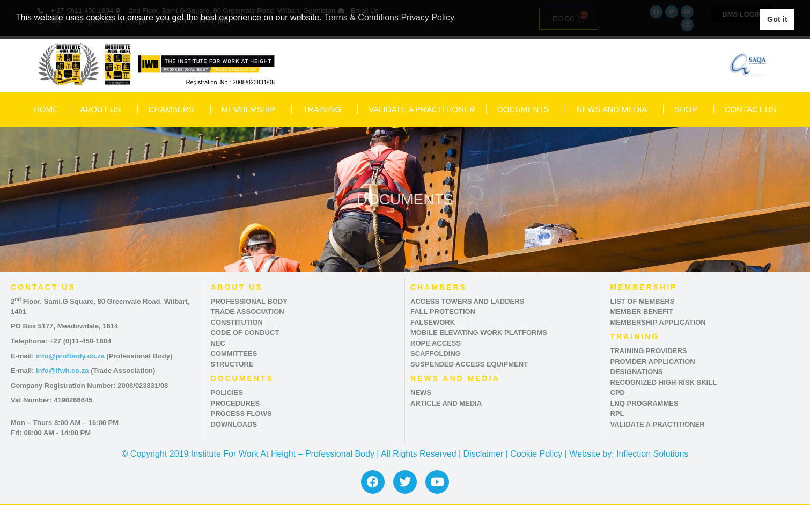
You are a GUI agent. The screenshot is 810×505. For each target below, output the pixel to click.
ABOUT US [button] (103, 109)
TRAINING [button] (325, 109)
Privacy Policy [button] (427, 17)
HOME (46, 109)
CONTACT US (750, 109)
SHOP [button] (688, 109)
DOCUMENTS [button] (526, 109)
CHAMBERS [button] (174, 109)
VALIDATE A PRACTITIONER (422, 109)
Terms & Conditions (361, 17)
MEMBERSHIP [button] (251, 109)
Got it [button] (777, 19)
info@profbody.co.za (70, 356)
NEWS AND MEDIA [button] (614, 109)
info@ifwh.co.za (62, 371)
